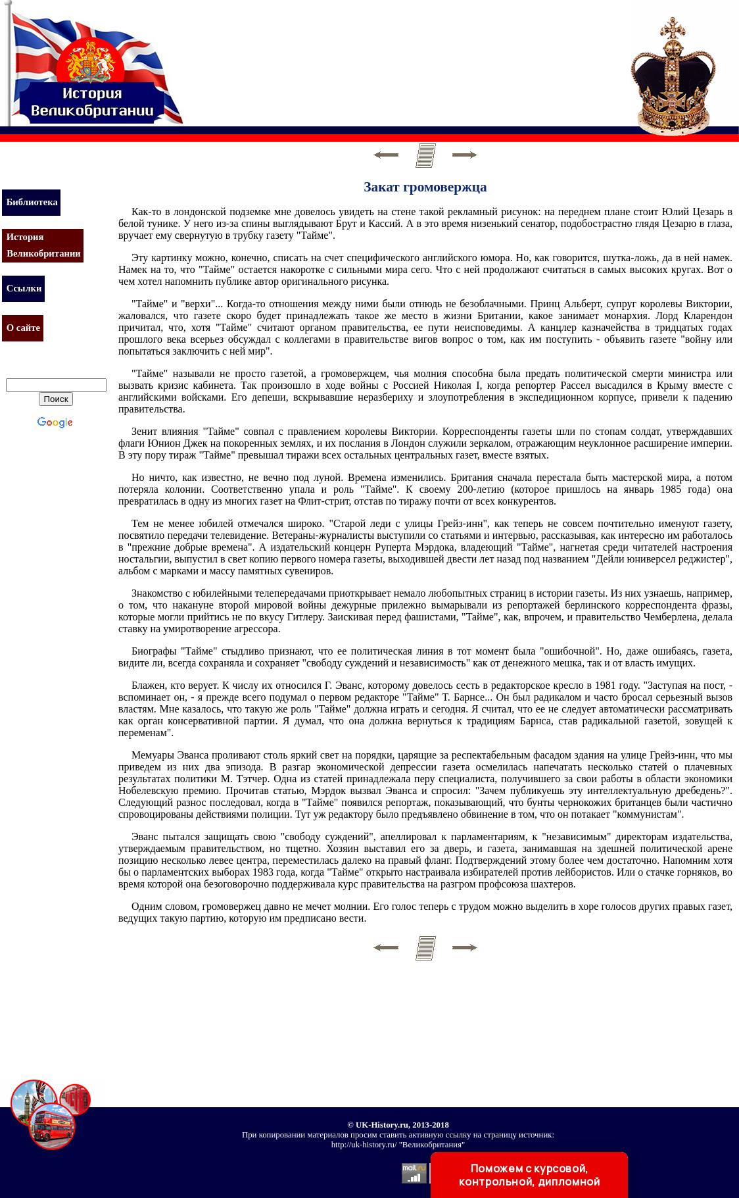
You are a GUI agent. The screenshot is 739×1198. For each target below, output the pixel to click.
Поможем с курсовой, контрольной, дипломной (529, 1175)
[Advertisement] (430, 56)
